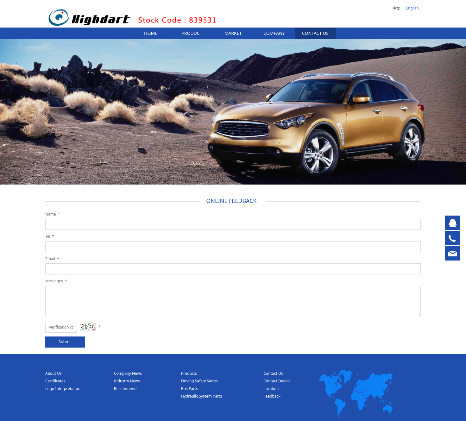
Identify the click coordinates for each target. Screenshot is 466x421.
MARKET (233, 33)
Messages (56, 281)
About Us (53, 373)
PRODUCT (191, 33)
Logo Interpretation (62, 388)
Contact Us (273, 373)
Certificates (55, 381)
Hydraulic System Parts (201, 396)
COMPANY (274, 33)
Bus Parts (189, 388)
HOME (150, 33)
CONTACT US (315, 33)
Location (271, 388)
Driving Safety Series (199, 381)
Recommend (125, 388)
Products (189, 373)
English (412, 8)
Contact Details (276, 381)
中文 (396, 8)
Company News (128, 373)
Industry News (127, 381)
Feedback (271, 396)
